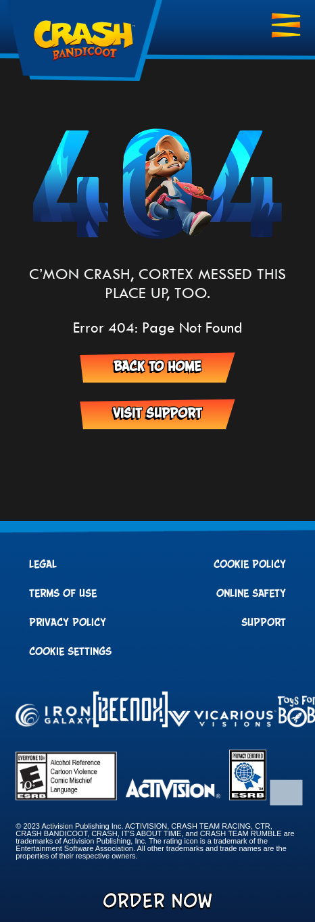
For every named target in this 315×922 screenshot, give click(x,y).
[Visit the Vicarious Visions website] (222, 719)
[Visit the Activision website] (173, 790)
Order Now (157, 901)
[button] (287, 786)
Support (263, 622)
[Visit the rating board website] (66, 796)
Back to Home (157, 367)
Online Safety (251, 593)
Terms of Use (63, 593)
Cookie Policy (250, 564)
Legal (43, 564)
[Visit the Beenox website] (130, 710)
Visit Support (157, 413)
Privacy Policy (67, 622)
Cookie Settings (70, 652)
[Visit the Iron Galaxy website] (54, 716)
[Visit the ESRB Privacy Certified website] (247, 796)
